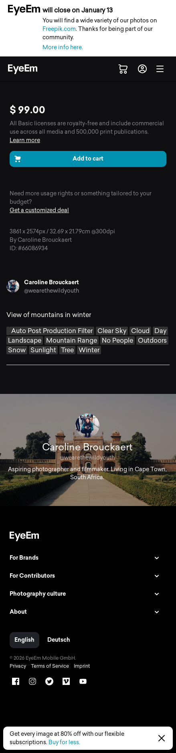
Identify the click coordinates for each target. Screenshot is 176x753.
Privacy (18, 666)
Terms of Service (50, 666)
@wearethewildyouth (51, 290)
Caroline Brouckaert (51, 282)
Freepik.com (59, 29)
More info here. (62, 47)
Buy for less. (64, 742)
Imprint (82, 666)
